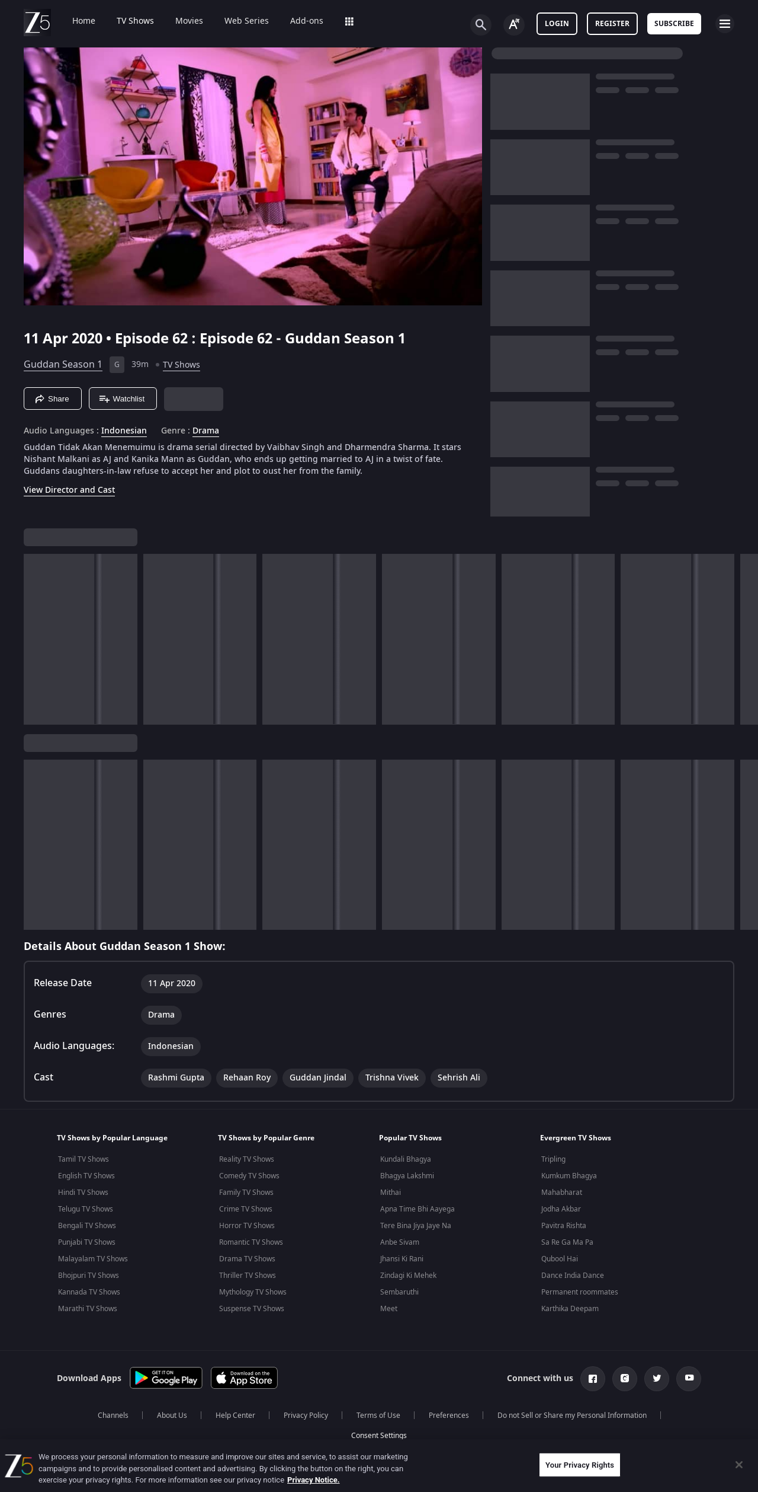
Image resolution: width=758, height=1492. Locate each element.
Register (612, 23)
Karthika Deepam (570, 1308)
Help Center (235, 1415)
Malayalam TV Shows (93, 1259)
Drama (205, 431)
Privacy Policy (306, 1415)
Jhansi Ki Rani (401, 1259)
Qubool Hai (559, 1259)
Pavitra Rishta (563, 1225)
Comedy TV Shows (249, 1176)
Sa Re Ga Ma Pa (567, 1242)
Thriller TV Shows (247, 1275)
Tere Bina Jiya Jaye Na (415, 1225)
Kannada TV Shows (89, 1292)
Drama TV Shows (247, 1259)
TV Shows (127, 21)
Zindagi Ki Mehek (408, 1275)
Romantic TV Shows (251, 1242)
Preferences (449, 1415)
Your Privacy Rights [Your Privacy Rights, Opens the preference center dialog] (579, 1464)
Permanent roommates (579, 1292)
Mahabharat (561, 1192)
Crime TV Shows (245, 1209)
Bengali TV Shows (87, 1225)
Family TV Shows (246, 1192)
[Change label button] (514, 25)
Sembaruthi (399, 1292)
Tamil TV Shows (83, 1159)
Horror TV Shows (247, 1225)
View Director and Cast (69, 490)
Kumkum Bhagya (569, 1176)
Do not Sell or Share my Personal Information (572, 1415)
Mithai (390, 1192)
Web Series (238, 21)
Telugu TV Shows (85, 1209)
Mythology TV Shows (253, 1292)
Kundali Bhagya (405, 1159)
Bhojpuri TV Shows (88, 1275)
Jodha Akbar (561, 1209)
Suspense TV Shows (251, 1308)
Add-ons (298, 21)
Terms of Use (378, 1415)
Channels (113, 1415)
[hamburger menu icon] (724, 23)
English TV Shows (86, 1176)
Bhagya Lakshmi (407, 1176)
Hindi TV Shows (83, 1192)
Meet (388, 1308)
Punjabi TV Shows (86, 1242)
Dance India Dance (572, 1275)
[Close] (739, 1465)
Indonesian (124, 431)
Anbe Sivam (399, 1242)
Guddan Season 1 (63, 365)
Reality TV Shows (246, 1159)
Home (75, 21)
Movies (181, 21)
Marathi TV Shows (87, 1308)
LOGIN (557, 23)
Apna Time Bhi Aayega (417, 1209)
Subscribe (674, 23)
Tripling (553, 1159)
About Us (172, 1415)
